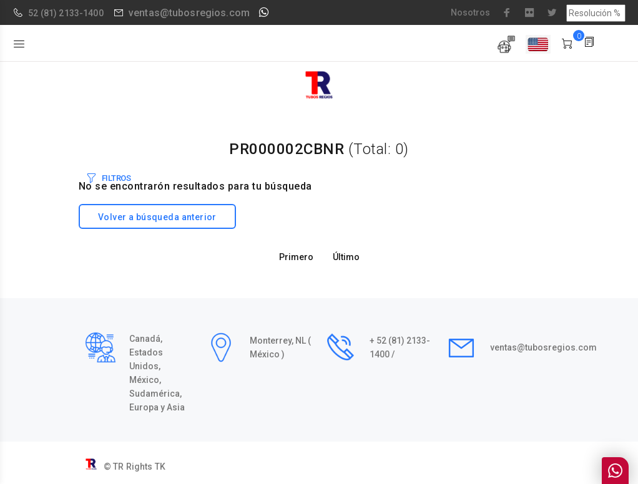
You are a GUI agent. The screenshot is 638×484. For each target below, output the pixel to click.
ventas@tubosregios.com (189, 13)
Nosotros (470, 12)
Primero (296, 257)
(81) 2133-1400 (72, 13)
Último (346, 257)
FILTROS (116, 178)
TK (160, 467)
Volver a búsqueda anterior (157, 217)
